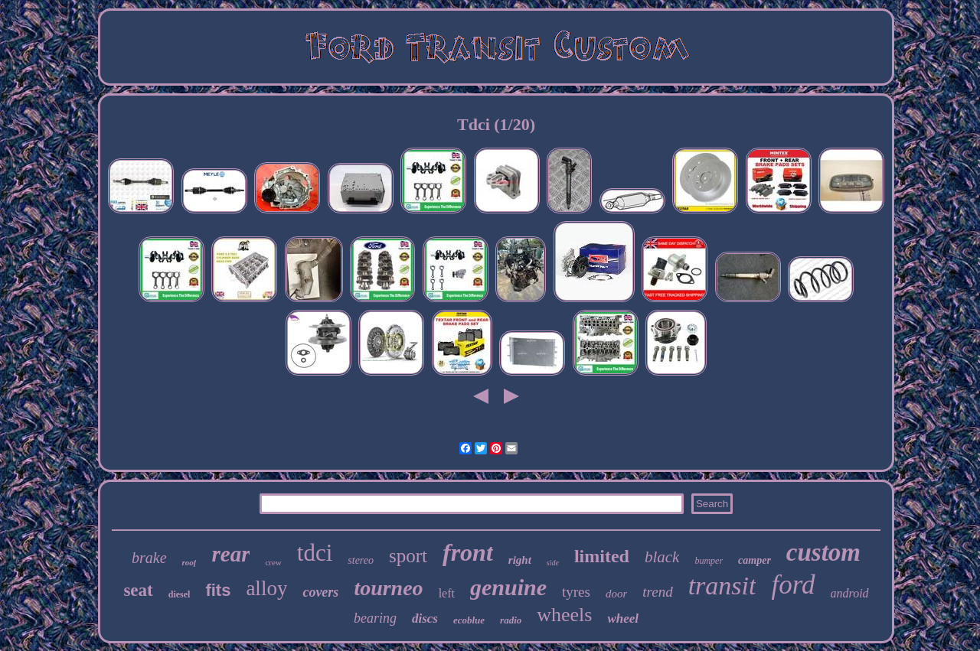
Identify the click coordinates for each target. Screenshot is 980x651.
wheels (564, 615)
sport (408, 555)
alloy (266, 588)
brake (149, 557)
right (519, 560)
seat (137, 590)
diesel (179, 594)
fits (217, 590)
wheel (623, 618)
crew (273, 562)
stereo (361, 560)
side (553, 562)
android (850, 593)
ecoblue (469, 620)
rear (230, 554)
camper (754, 560)
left (447, 593)
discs (425, 618)
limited (601, 556)
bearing (375, 618)
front (468, 552)
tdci (315, 552)
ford (793, 585)
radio (510, 620)
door (616, 594)
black (662, 557)
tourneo (388, 588)
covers (320, 592)
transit (722, 585)
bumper (708, 560)
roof (189, 562)
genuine (508, 587)
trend (657, 592)
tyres (576, 592)
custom (823, 552)
